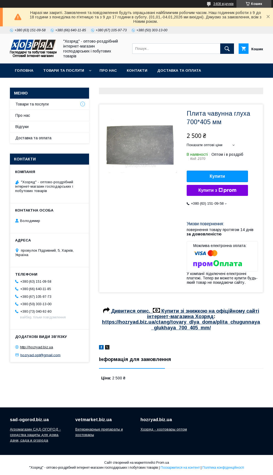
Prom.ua (162, 463)
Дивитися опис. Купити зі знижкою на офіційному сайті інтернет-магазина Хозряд (181, 313)
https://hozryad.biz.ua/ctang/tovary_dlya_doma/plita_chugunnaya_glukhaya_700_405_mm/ (181, 324)
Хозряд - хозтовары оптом (163, 429)
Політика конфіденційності (223, 468)
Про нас (108, 70)
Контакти (137, 70)
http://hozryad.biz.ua (36, 347)
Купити (217, 176)
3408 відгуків (223, 4)
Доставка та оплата (179, 70)
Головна (24, 70)
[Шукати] (227, 48)
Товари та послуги (63, 70)
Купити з (217, 190)
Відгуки (22, 126)
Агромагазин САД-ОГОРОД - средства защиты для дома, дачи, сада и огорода (35, 434)
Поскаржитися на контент (180, 468)
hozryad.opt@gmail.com (40, 355)
